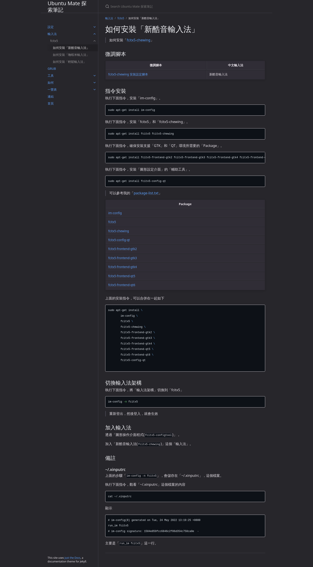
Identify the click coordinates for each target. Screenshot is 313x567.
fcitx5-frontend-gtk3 (122, 258)
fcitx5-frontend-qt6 (121, 285)
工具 (51, 75)
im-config (115, 213)
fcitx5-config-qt (119, 240)
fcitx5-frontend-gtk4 (122, 267)
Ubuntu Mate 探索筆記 (67, 6)
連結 (51, 96)
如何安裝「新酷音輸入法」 (71, 48)
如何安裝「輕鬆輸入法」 (69, 62)
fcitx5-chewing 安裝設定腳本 (128, 74)
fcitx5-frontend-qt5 (121, 276)
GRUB (52, 69)
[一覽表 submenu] (94, 89)
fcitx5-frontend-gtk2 (122, 249)
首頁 (51, 103)
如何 (51, 82)
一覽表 (52, 89)
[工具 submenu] (94, 75)
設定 (51, 27)
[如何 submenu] (94, 82)
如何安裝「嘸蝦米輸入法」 (71, 55)
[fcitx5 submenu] (94, 40)
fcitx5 (54, 41)
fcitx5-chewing (138, 40)
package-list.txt (146, 193)
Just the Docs (72, 558)
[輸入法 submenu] (94, 33)
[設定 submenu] (94, 26)
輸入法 (52, 34)
